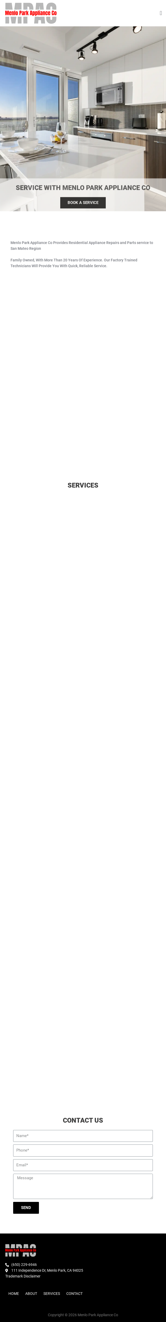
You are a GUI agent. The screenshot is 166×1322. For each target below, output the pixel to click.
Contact (74, 1293)
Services (51, 1293)
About (31, 1293)
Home (13, 1293)
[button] (160, 13)
